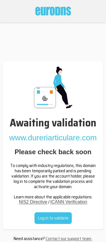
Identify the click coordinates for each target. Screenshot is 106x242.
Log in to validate (53, 217)
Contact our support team (69, 238)
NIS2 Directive (33, 201)
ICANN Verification (68, 201)
